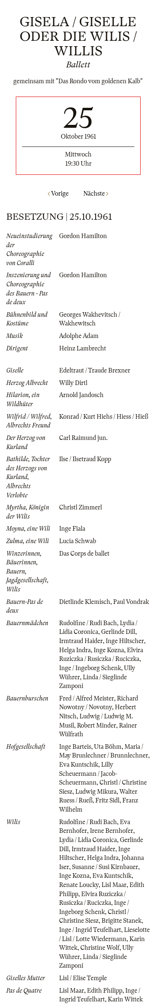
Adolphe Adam (79, 336)
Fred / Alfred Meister (86, 698)
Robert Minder (96, 725)
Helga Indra (75, 650)
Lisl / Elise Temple (83, 978)
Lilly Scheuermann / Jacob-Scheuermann (88, 773)
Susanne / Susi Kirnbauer (105, 867)
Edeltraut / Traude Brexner (94, 370)
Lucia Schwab (77, 541)
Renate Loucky (79, 885)
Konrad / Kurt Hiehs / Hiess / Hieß (103, 416)
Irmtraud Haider (81, 641)
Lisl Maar (114, 885)
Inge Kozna (109, 650)
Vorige (58, 193)
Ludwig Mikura (95, 791)
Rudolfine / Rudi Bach (88, 623)
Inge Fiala (72, 528)
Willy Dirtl (73, 383)
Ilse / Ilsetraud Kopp (85, 459)
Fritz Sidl (107, 800)
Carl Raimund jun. (83, 438)
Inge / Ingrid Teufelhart (90, 930)
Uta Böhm (107, 746)
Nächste (95, 193)
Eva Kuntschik (78, 764)
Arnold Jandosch (81, 395)
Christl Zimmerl (80, 507)
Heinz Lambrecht (82, 348)
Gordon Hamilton (83, 236)
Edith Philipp (104, 990)
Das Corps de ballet (84, 553)
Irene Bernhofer (111, 830)
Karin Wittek (125, 999)
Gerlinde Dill (118, 631)
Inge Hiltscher (125, 641)
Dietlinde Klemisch (84, 602)
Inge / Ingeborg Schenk (90, 668)
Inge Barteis (75, 746)
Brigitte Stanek (121, 920)
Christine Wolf (99, 947)
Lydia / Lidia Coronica (88, 840)
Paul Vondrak (131, 602)
